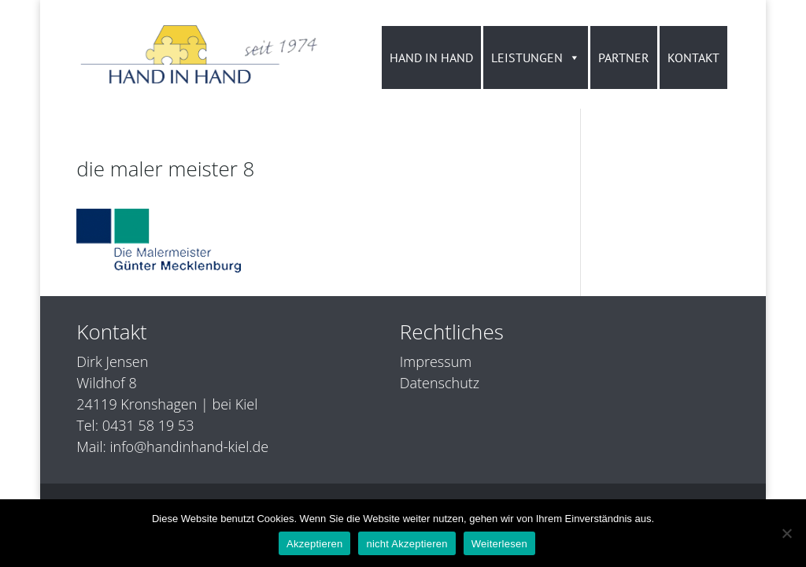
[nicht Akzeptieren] (786, 533)
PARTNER (623, 57)
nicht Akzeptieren (406, 544)
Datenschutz (439, 382)
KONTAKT (693, 57)
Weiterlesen (499, 544)
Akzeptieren (314, 544)
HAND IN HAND (431, 57)
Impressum (435, 361)
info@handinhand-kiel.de (188, 446)
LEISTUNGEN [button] (535, 57)
